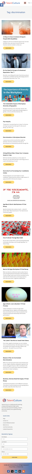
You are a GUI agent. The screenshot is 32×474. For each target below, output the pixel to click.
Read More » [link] (9, 48)
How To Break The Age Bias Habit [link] (13, 238)
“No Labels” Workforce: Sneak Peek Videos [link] (16, 340)
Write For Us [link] (6, 425)
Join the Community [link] (7, 427)
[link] (1, 5)
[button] (25, 3)
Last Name (4, 442)
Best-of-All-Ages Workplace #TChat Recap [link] (15, 269)
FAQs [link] (4, 418)
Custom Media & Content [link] (9, 423)
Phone (3, 451)
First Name (4, 437)
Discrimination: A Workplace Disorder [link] (14, 137)
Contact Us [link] (5, 420)
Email (3, 447)
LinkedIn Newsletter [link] (8, 429)
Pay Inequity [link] (7, 121)
